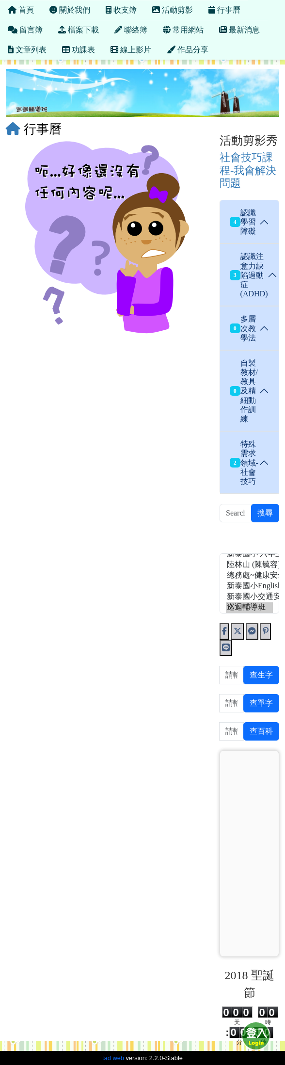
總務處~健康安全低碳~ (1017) (249, 575)
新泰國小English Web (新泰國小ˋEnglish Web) (249, 586)
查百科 (261, 731)
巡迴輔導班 (249, 607)
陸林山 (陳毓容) (249, 565)
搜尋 (265, 513)
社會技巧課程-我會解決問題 (248, 170)
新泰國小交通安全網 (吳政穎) (249, 597)
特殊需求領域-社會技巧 (244, 462)
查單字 (261, 703)
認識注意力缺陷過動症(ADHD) (249, 275)
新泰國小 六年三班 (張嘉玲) (249, 554)
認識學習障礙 (243, 222)
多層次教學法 (243, 328)
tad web (113, 1058)
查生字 (261, 675)
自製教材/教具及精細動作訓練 (244, 391)
